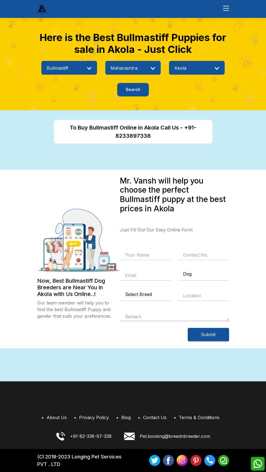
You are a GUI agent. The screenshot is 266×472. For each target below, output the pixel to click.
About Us (57, 417)
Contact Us (154, 417)
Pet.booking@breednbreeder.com (167, 436)
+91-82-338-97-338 (84, 436)
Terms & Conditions (199, 417)
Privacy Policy (94, 417)
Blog (126, 417)
